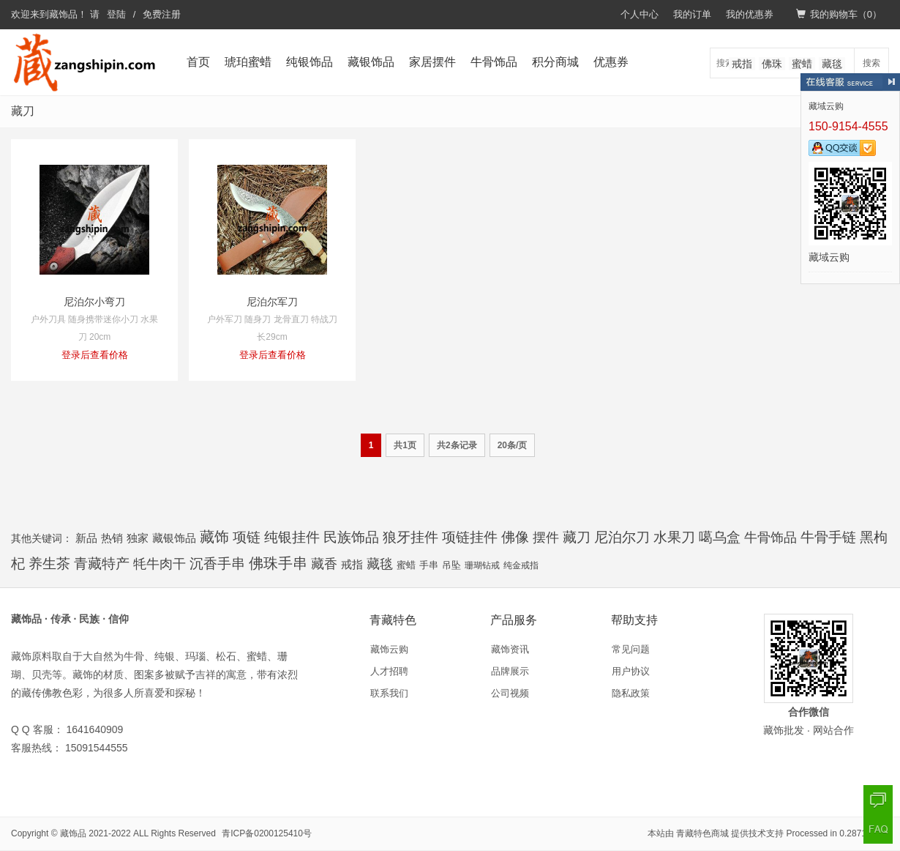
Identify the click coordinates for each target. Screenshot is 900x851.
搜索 (871, 63)
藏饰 (214, 537)
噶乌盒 (719, 537)
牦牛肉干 (159, 563)
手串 (428, 565)
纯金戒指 (521, 565)
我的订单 (692, 14)
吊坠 (451, 565)
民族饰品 (351, 537)
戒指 (742, 64)
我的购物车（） (839, 14)
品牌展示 (510, 671)
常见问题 (631, 649)
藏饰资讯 (510, 649)
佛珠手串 (278, 563)
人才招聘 (389, 671)
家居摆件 (432, 62)
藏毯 (832, 64)
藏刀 (576, 537)
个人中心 (639, 14)
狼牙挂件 (410, 537)
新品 (86, 538)
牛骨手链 (828, 537)
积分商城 (555, 62)
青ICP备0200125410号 (267, 833)
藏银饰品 (371, 62)
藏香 (324, 563)
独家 (138, 538)
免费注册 (162, 14)
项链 (246, 537)
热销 (112, 538)
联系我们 (389, 693)
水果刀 (674, 537)
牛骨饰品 (493, 62)
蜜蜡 (802, 64)
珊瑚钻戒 (482, 565)
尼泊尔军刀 (272, 302)
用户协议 (631, 671)
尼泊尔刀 (622, 537)
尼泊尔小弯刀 (94, 302)
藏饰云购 (389, 649)
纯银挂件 (292, 537)
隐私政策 (631, 693)
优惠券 (611, 62)
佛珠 (772, 64)
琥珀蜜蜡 (248, 62)
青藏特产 (102, 563)
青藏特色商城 (702, 833)
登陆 (116, 14)
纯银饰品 (309, 62)
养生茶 (49, 563)
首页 (198, 62)
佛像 (515, 537)
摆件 (546, 537)
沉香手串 (217, 563)
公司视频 (510, 693)
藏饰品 (63, 14)
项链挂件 (470, 537)
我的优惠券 (749, 14)
